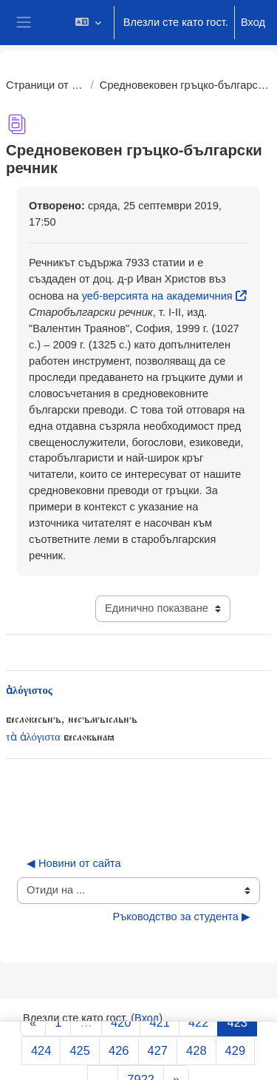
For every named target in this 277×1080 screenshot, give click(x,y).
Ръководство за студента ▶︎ (181, 916)
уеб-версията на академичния (157, 296)
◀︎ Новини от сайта (74, 863)
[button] (87, 22)
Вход (253, 22)
